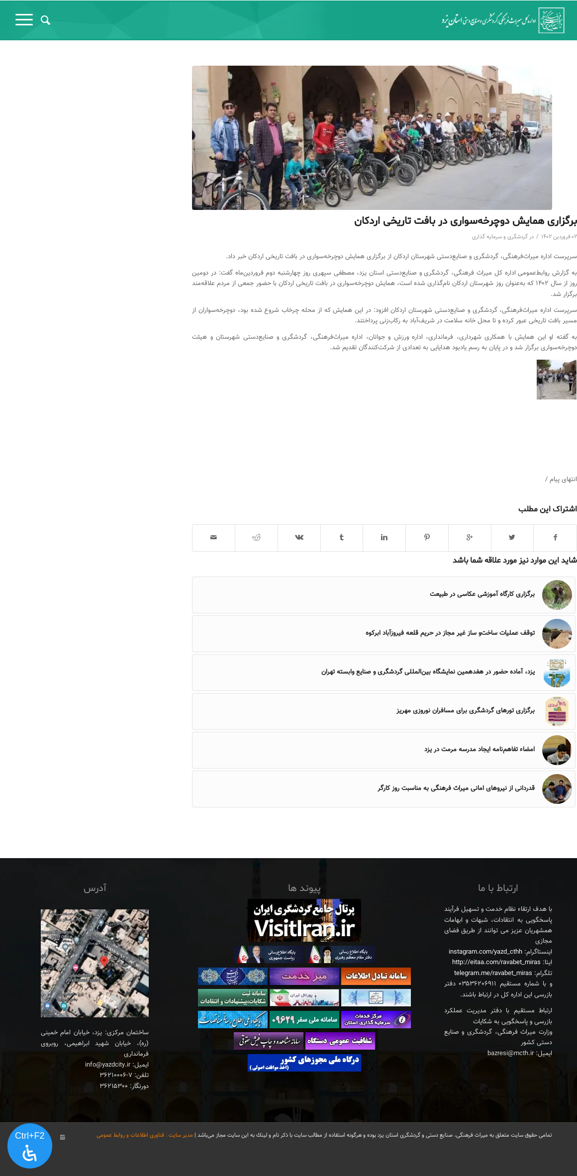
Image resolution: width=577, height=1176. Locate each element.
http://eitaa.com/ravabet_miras (496, 963)
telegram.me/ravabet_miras (493, 974)
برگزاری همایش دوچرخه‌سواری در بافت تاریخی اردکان (465, 221)
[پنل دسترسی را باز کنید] (29, 1146)
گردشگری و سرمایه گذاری (500, 237)
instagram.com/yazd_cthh (485, 952)
